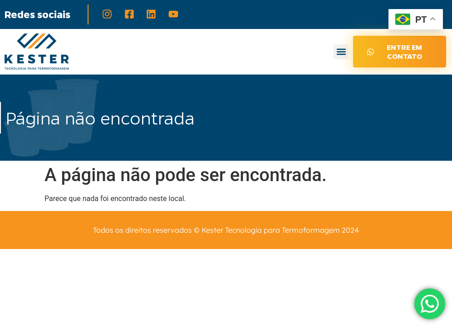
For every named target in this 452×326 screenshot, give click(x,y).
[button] (341, 51)
